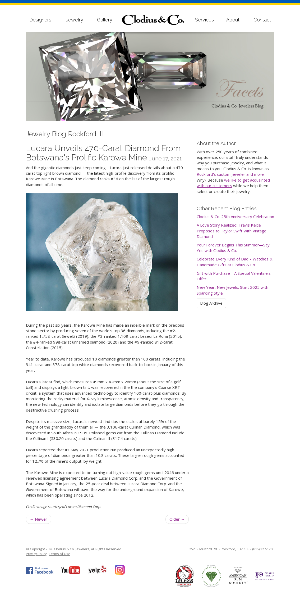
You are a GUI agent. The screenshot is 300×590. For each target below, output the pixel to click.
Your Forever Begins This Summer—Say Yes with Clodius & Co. (233, 247)
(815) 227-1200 (263, 549)
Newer (38, 519)
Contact (262, 19)
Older (177, 519)
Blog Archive (211, 303)
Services (204, 19)
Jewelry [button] (74, 19)
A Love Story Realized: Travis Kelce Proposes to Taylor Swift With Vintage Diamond (231, 230)
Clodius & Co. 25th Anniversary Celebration (235, 216)
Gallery (104, 19)
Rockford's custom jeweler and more (230, 174)
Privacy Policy (36, 553)
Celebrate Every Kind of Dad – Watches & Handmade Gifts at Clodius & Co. (235, 261)
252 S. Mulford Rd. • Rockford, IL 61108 (219, 549)
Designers (40, 19)
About (232, 19)
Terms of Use (59, 553)
